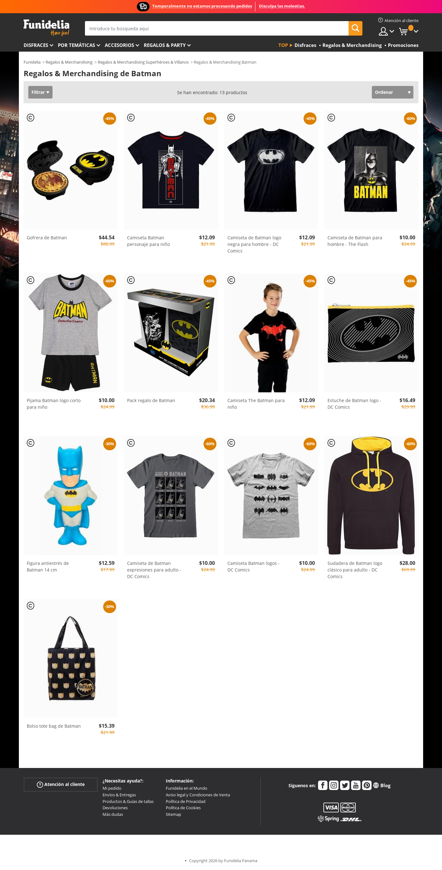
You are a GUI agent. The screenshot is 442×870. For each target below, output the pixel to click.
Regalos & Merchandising (69, 62)
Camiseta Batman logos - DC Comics (253, 566)
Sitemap (173, 814)
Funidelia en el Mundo (186, 788)
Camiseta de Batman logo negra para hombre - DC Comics (254, 244)
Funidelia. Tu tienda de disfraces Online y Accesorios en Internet (46, 28)
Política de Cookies (183, 807)
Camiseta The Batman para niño (256, 403)
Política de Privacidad (185, 801)
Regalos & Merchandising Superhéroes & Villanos (143, 62)
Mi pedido (112, 788)
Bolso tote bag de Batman (54, 726)
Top (283, 45)
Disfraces (36, 45)
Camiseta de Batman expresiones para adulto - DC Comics (154, 569)
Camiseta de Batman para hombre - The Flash (354, 241)
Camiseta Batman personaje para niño (148, 241)
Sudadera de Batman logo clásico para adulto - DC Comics (354, 569)
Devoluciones (115, 807)
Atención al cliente (61, 784)
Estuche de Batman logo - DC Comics (354, 403)
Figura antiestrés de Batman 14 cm (48, 566)
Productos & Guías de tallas (128, 801)
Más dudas (113, 814)
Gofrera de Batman (47, 238)
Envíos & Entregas (119, 795)
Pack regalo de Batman (151, 400)
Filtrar (38, 92)
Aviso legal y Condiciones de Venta (198, 795)
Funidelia (32, 62)
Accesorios (119, 45)
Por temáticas (76, 45)
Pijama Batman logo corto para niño (54, 403)
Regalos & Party (165, 45)
